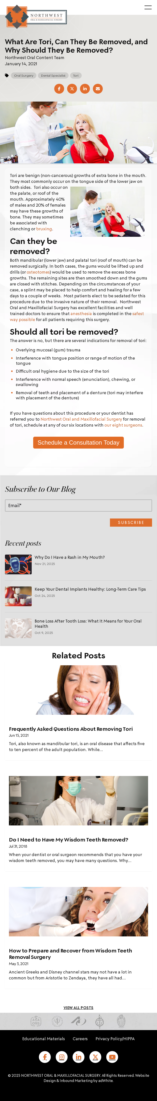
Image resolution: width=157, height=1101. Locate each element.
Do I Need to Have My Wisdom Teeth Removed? (68, 839)
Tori (75, 75)
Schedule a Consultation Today (78, 442)
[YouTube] (112, 1057)
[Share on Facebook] (59, 89)
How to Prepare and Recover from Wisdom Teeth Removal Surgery (70, 953)
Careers (80, 1038)
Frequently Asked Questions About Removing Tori (71, 728)
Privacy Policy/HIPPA (115, 1038)
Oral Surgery (23, 75)
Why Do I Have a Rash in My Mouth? (70, 557)
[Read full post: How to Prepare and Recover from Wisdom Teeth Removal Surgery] (78, 911)
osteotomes (38, 272)
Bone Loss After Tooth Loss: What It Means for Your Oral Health (88, 623)
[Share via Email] (98, 89)
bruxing (44, 228)
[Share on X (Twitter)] (72, 89)
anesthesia (82, 313)
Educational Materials (43, 1038)
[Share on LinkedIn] (85, 89)
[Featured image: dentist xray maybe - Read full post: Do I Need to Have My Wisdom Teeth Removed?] (78, 800)
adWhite (105, 1080)
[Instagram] (62, 1057)
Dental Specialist (53, 75)
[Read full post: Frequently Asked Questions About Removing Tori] (78, 690)
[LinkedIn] (78, 1057)
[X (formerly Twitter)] (95, 1057)
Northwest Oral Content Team (34, 57)
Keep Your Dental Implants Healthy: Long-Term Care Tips (90, 589)
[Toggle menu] (148, 7)
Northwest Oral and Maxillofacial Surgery (81, 419)
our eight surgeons (123, 425)
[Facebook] (45, 1057)
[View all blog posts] (79, 1007)
